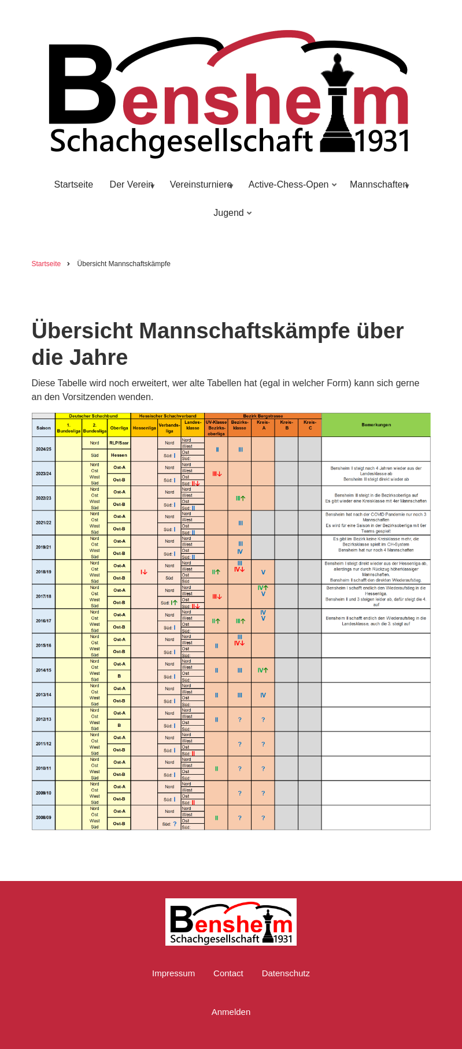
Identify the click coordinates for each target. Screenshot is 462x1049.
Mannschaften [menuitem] (378, 190)
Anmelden (231, 1012)
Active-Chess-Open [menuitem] (290, 190)
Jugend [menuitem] (230, 218)
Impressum (173, 973)
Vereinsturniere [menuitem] (200, 190)
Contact (228, 973)
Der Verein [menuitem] (131, 190)
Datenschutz (286, 973)
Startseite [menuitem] (74, 184)
